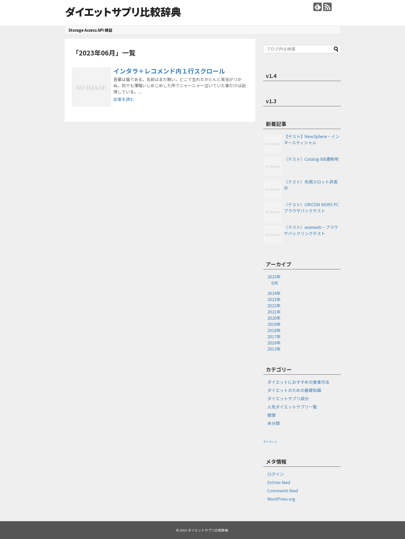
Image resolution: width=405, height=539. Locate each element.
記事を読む (123, 99)
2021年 (274, 312)
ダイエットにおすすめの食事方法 (298, 382)
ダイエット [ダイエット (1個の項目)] (270, 442)
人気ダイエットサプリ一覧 (292, 407)
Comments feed (282, 490)
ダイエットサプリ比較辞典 (123, 11)
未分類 (273, 423)
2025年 (274, 276)
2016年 (274, 343)
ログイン (275, 474)
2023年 (274, 299)
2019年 (274, 324)
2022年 (274, 305)
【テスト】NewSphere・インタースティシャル (311, 139)
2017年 (274, 336)
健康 (271, 415)
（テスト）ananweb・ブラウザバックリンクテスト (311, 230)
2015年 (274, 349)
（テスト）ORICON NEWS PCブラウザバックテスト (311, 207)
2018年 (274, 330)
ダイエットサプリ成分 (288, 398)
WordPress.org (281, 499)
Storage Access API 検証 (90, 30)
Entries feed (278, 482)
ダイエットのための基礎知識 (294, 390)
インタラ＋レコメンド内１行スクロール (169, 70)
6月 (274, 283)
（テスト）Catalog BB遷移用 (311, 159)
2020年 (274, 318)
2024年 (274, 293)
